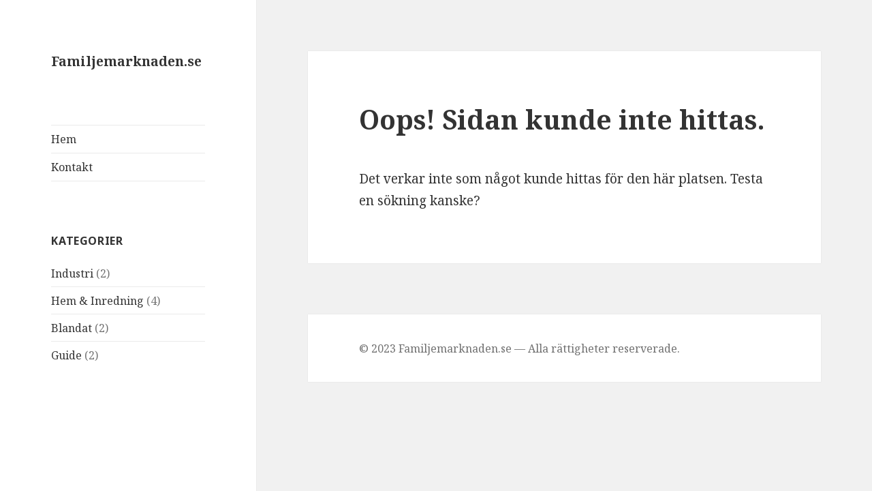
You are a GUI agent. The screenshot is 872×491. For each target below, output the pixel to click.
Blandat (71, 328)
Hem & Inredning (97, 300)
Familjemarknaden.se (126, 61)
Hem (63, 139)
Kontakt (72, 167)
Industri (72, 273)
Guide (66, 355)
